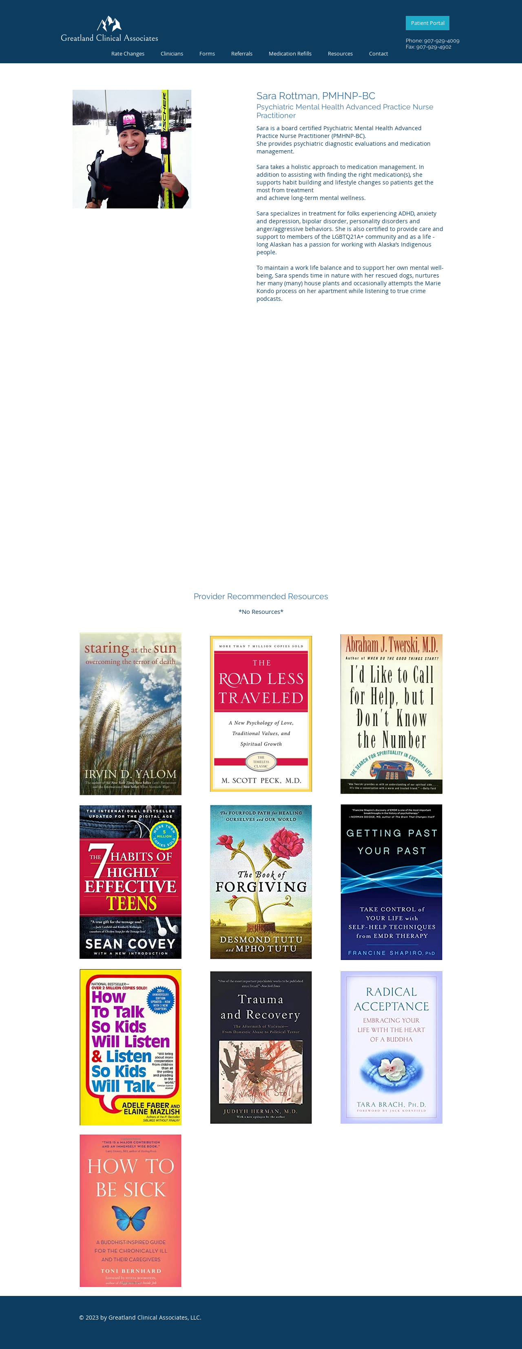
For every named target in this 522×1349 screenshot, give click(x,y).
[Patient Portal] (427, 23)
